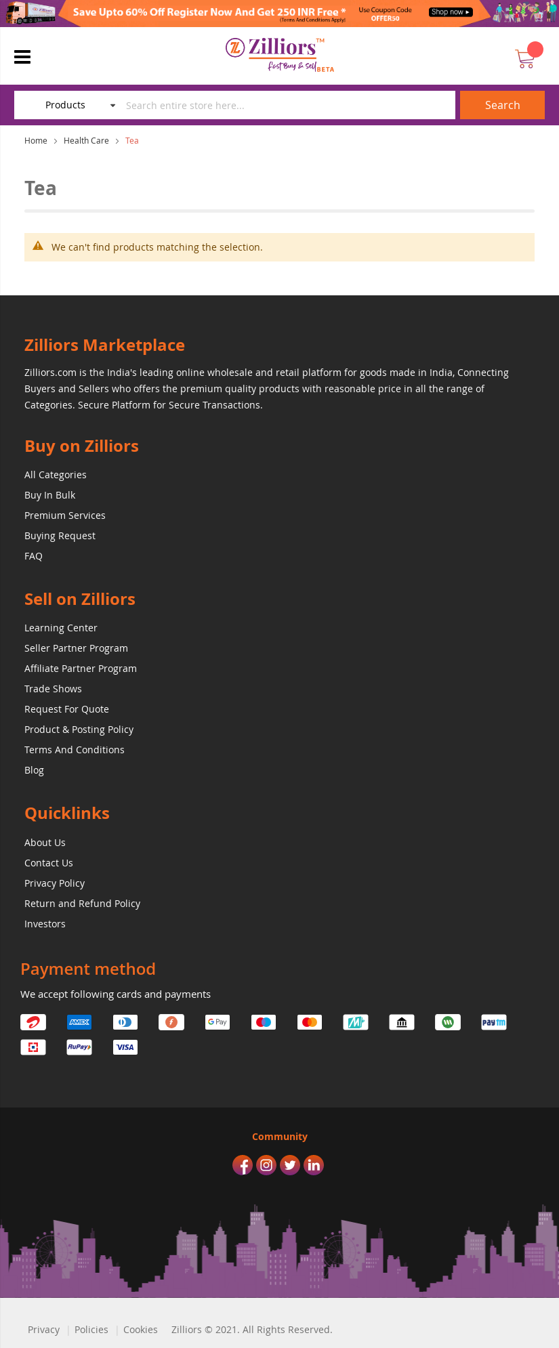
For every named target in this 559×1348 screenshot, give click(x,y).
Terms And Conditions (74, 749)
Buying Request (60, 535)
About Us (45, 842)
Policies (91, 1329)
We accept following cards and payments (115, 994)
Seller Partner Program (76, 647)
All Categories (55, 474)
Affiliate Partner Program (80, 668)
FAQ (33, 555)
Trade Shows (53, 688)
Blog (34, 769)
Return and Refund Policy (82, 903)
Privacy (44, 1329)
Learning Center (61, 627)
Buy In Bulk (49, 494)
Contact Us (48, 862)
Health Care (86, 140)
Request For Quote (66, 708)
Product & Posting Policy (78, 729)
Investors (45, 923)
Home (35, 140)
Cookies (140, 1329)
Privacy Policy (54, 883)
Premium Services (65, 515)
